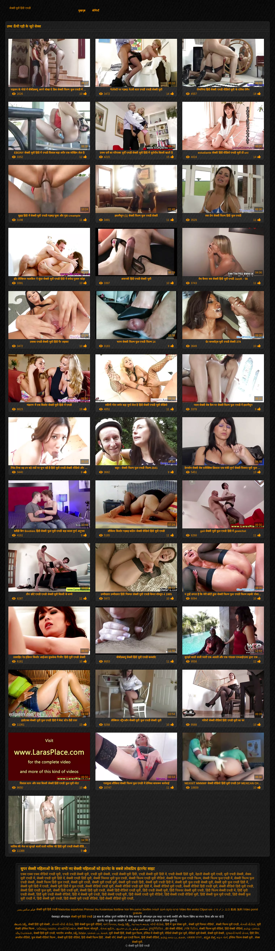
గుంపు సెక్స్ (124, 924)
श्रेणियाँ (95, 10)
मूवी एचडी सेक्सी (233, 874)
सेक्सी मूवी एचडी (80, 882)
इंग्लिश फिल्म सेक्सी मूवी (241, 937)
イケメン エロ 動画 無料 (228, 909)
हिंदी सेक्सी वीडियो (234, 928)
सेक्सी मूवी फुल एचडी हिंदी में (231, 882)
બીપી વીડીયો (157, 924)
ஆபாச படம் (123, 928)
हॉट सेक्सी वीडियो (174, 928)
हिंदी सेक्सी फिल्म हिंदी (92, 937)
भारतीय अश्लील (64, 933)
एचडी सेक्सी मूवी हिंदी (124, 874)
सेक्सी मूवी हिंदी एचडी (20, 8)
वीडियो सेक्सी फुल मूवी (176, 933)
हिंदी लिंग (254, 933)
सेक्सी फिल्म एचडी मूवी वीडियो (147, 878)
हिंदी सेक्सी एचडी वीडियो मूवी (181, 894)
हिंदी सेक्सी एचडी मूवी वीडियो (146, 894)
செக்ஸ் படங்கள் (97, 933)
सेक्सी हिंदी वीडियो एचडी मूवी (124, 890)
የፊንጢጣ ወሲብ (140, 924)
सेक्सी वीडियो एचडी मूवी (99, 886)
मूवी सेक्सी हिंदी (116, 933)
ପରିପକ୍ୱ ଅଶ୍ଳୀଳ (46, 928)
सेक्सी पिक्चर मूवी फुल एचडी (110, 878)
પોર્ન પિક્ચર (109, 924)
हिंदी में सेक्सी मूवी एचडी (86, 894)
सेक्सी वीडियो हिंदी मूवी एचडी (236, 886)
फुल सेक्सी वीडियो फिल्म (43, 937)
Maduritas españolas (70, 909)
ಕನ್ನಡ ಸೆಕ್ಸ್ (209, 937)
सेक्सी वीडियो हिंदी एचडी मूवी (200, 886)
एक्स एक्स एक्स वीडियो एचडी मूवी (40, 874)
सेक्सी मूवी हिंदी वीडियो (69, 937)
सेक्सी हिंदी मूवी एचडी (92, 890)
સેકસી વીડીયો (247, 924)
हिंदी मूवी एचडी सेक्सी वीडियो (53, 894)
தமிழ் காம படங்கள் (173, 937)
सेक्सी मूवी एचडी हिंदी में (159, 882)
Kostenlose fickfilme (111, 909)
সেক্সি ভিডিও (191, 928)
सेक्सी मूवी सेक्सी (216, 933)
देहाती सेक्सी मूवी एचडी (208, 874)
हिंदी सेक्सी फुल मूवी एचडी (215, 894)
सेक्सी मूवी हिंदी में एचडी (35, 886)
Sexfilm (146, 909)
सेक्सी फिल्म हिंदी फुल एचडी (52, 882)
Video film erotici (189, 909)
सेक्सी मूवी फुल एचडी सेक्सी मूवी (194, 882)
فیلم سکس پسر (26, 909)
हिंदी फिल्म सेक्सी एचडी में (221, 890)
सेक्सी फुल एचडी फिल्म (128, 937)
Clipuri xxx (206, 909)
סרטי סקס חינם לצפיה (165, 909)
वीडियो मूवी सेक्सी (197, 933)
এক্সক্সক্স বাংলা (195, 937)
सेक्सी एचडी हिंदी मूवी (79, 878)
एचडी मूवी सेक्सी (100, 874)
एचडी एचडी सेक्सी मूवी (75, 874)
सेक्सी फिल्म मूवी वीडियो (211, 928)
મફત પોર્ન (222, 937)
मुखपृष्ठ (81, 10)
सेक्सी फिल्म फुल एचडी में (218, 878)
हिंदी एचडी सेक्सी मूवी (155, 890)
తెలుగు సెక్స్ (20, 924)
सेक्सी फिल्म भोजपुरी (88, 928)
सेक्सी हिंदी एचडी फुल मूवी (36, 890)
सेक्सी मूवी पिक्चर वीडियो (201, 924)
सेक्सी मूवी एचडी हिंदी (131, 882)
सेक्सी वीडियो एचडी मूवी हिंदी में (133, 886)
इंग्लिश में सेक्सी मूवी (153, 933)
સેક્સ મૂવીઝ (107, 928)
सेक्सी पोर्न (110, 937)
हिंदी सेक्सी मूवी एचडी (49, 898)
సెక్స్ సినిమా (79, 933)
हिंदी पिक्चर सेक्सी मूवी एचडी (186, 890)
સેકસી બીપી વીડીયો (62, 924)
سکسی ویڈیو (140, 928)
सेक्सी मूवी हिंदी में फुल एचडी (66, 886)
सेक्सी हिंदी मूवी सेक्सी (39, 924)
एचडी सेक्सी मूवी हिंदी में (153, 874)
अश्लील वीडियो (22, 937)
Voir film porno (133, 909)
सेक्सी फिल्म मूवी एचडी (227, 924)
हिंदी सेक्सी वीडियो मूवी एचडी (116, 898)
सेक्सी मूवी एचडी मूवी (104, 882)
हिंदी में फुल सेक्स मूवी (176, 924)
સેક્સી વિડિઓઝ (67, 928)
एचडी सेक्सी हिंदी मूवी (181, 874)
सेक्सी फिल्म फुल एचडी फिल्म (183, 878)
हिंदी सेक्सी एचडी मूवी (114, 894)
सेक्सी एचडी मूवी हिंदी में (51, 878)
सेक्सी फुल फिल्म (134, 933)
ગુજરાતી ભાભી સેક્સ (237, 933)
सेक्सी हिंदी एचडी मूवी (65, 890)
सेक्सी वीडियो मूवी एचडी (168, 886)
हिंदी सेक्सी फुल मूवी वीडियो (88, 924)
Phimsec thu (91, 909)
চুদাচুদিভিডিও (156, 928)
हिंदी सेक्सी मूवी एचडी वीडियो (81, 898)
